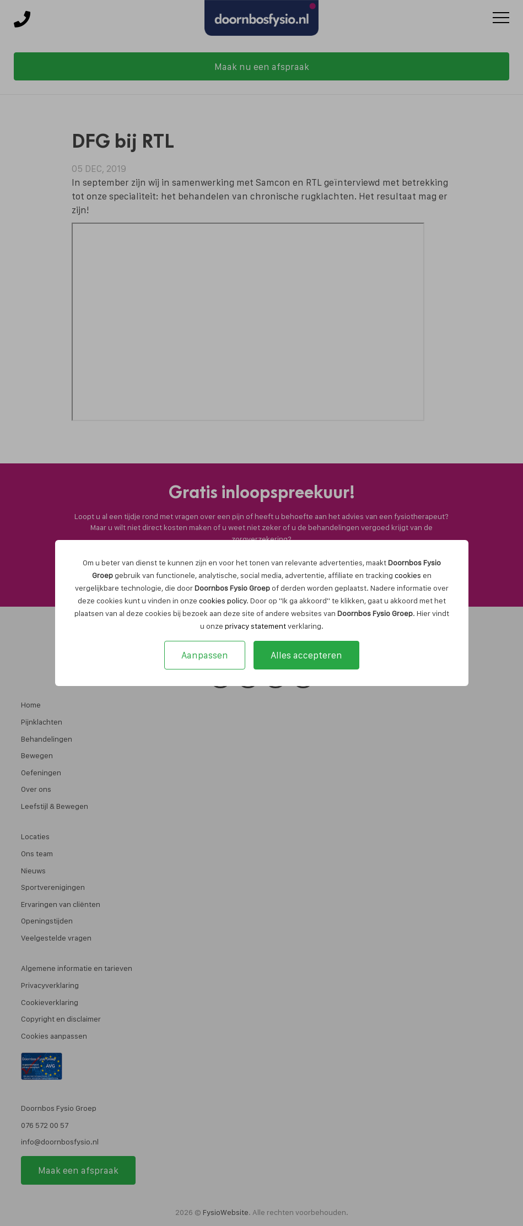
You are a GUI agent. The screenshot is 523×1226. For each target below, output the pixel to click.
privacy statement (255, 626)
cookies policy (222, 600)
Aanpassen (204, 655)
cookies (408, 575)
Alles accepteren (306, 655)
